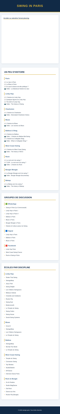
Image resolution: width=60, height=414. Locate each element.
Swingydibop (10, 280)
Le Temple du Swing (12, 308)
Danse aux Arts (10, 391)
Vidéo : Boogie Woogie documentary (17, 175)
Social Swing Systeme (13, 317)
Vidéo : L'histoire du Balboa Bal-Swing (18, 136)
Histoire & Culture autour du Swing (16, 226)
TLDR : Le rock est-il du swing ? (16, 162)
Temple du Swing (11, 358)
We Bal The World (11, 347)
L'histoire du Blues (12, 123)
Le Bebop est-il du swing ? (14, 184)
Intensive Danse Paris (13, 374)
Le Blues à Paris (11, 84)
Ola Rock (9, 388)
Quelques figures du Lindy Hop (16, 99)
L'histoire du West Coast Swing (16, 149)
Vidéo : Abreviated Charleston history (17, 115)
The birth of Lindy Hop (13, 102)
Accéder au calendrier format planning (16, 18)
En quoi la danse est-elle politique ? (17, 86)
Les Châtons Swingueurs (13, 289)
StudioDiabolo (10, 367)
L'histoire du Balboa (12, 134)
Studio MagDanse (11, 385)
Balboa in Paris (10, 216)
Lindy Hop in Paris (11, 234)
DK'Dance (9, 370)
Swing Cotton (10, 311)
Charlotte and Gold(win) (13, 296)
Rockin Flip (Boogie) (12, 394)
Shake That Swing (11, 277)
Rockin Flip (9, 299)
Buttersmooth (10, 305)
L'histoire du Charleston (13, 112)
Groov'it (8, 326)
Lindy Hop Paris (11, 249)
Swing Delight (10, 286)
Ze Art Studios (10, 382)
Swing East (9, 302)
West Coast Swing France (14, 252)
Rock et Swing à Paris (13, 255)
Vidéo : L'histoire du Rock (14, 164)
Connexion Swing (11, 361)
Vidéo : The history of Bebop (15, 186)
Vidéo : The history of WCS (14, 151)
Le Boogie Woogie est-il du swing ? (17, 173)
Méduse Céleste (11, 293)
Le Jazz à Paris (11, 82)
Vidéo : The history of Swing (15, 104)
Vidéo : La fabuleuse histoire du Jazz (17, 89)
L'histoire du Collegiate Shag (15, 138)
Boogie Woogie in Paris (13, 223)
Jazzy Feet (9, 283)
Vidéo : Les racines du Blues (15, 125)
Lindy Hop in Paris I (12, 210)
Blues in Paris (10, 220)
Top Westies (9, 364)
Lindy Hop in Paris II (12, 213)
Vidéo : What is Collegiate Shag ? (16, 141)
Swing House (10, 314)
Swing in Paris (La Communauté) (16, 207)
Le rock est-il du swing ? (13, 160)
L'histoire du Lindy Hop (13, 97)
